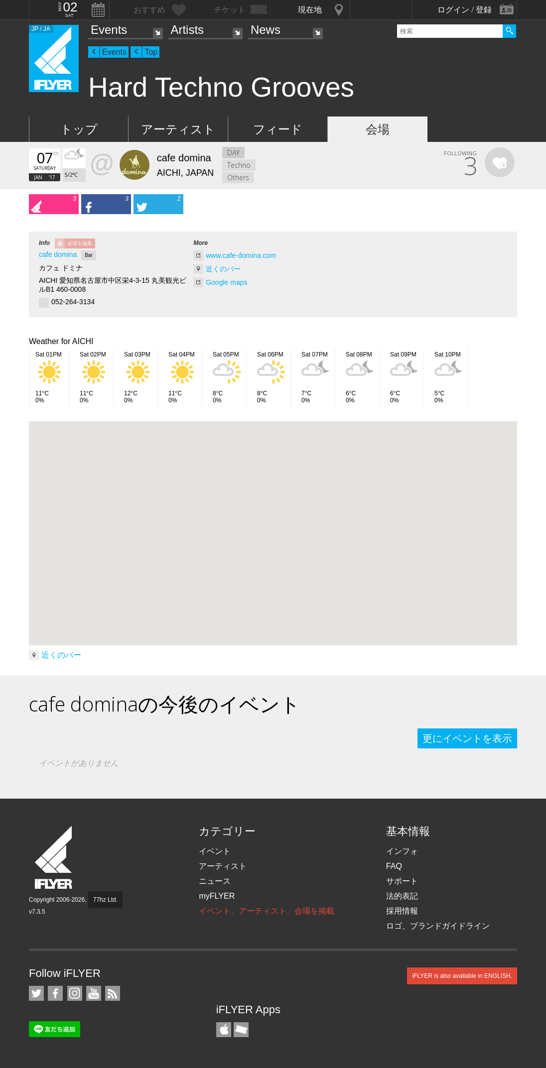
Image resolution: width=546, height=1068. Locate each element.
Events (109, 29)
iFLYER (54, 857)
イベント (215, 851)
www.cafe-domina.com (241, 255)
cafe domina (58, 254)
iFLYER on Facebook (55, 993)
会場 (378, 129)
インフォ (402, 851)
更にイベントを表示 (467, 738)
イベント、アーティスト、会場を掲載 (266, 911)
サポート (402, 881)
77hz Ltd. (105, 899)
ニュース (215, 881)
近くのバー (223, 269)
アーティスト (178, 129)
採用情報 (402, 911)
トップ (79, 129)
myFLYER (217, 896)
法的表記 (402, 896)
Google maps (226, 282)
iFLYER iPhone (223, 1029)
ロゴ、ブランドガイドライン (438, 926)
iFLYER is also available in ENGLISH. (462, 975)
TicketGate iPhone (241, 1029)
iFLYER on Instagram (74, 993)
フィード (277, 129)
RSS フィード (112, 993)
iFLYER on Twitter (36, 993)
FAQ (394, 866)
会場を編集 (79, 243)
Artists (187, 29)
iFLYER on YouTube (93, 993)
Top (150, 52)
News (265, 29)
